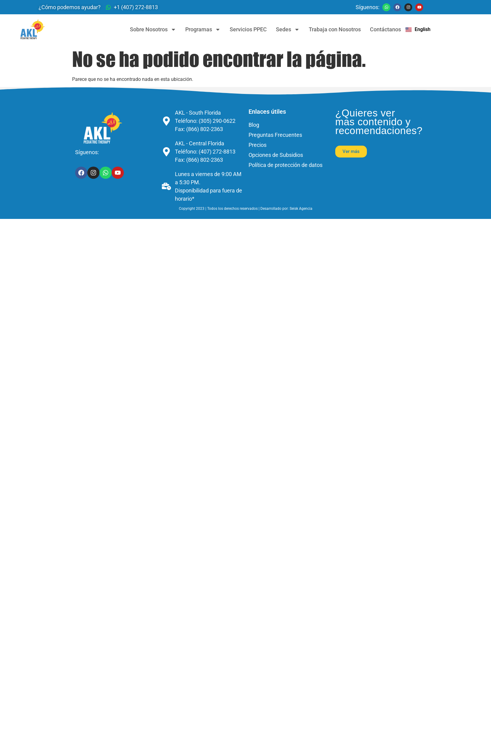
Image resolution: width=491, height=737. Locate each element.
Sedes (288, 29)
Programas (203, 29)
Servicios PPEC (248, 29)
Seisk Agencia (301, 208)
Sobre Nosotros (153, 29)
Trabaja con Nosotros (335, 29)
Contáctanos (385, 29)
